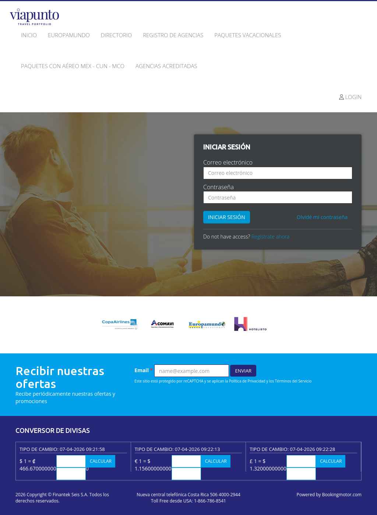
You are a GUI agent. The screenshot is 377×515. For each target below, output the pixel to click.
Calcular (101, 461)
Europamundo (69, 35)
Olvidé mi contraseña (322, 217)
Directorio (116, 35)
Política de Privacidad (247, 381)
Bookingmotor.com (342, 494)
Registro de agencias (173, 35)
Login (350, 96)
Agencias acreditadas (166, 66)
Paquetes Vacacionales (247, 35)
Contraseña (218, 187)
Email (143, 370)
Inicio (29, 35)
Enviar (243, 370)
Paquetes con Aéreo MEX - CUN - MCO (72, 66)
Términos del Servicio (293, 381)
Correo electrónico (228, 162)
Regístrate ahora (270, 236)
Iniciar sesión (226, 217)
